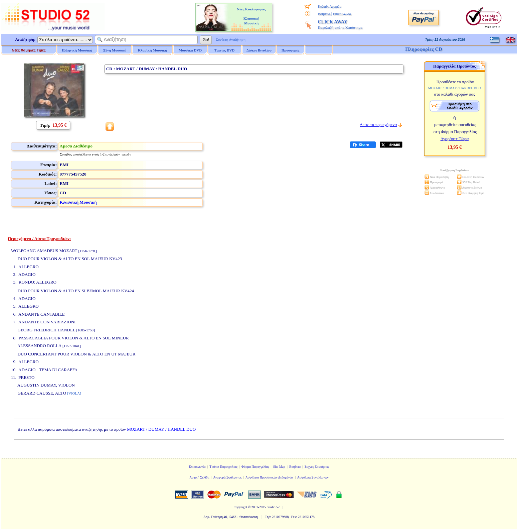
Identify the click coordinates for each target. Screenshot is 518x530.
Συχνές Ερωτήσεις (317, 466)
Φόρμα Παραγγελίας (255, 466)
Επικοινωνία (342, 14)
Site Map (279, 466)
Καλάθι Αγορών (329, 6)
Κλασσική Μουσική (78, 202)
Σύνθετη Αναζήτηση (230, 39)
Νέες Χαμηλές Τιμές (28, 50)
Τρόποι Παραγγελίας (223, 466)
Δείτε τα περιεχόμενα (378, 124)
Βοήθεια (324, 14)
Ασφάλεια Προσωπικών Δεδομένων (269, 477)
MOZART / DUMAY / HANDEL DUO (161, 429)
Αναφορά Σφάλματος (227, 477)
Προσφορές (291, 50)
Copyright (240, 507)
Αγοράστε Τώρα (455, 138)
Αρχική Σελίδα (199, 477)
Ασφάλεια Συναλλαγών (313, 477)
